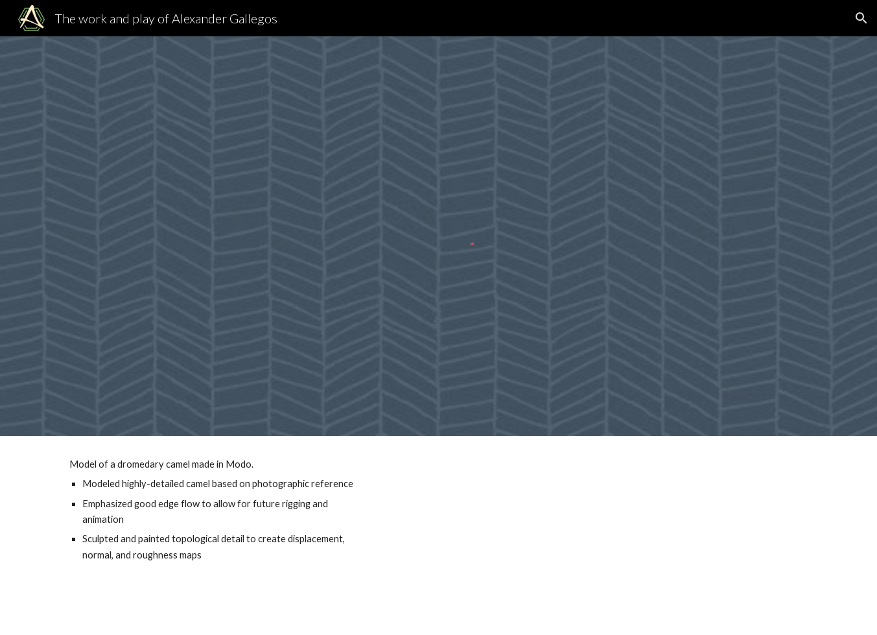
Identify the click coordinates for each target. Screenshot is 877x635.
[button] (861, 18)
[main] (214, 510)
